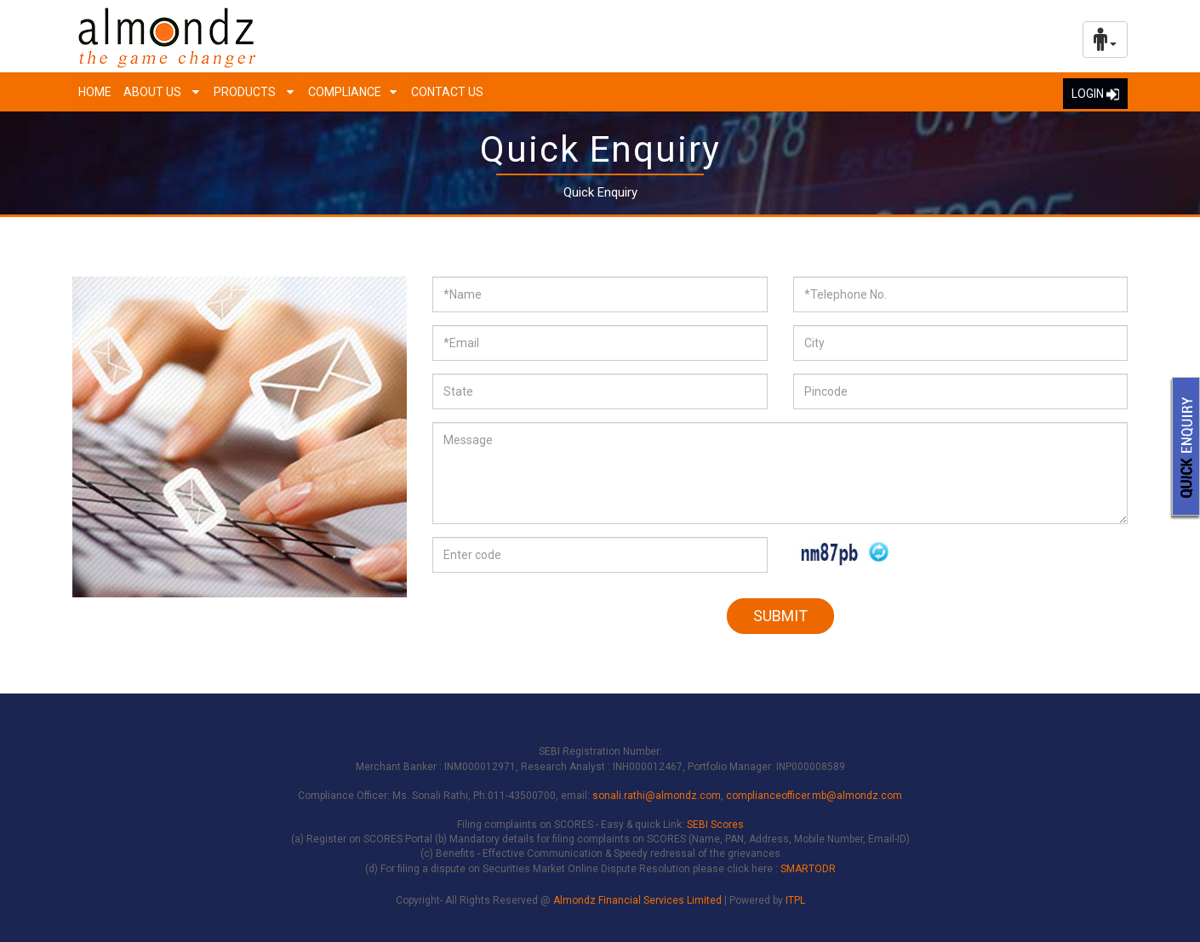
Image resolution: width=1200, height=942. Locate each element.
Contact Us (447, 92)
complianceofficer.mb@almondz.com (814, 796)
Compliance (344, 92)
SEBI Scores (715, 825)
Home (94, 92)
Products (246, 92)
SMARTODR (808, 869)
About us (153, 92)
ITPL (795, 900)
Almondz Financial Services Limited (638, 900)
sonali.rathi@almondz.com (656, 796)
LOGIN (1095, 93)
